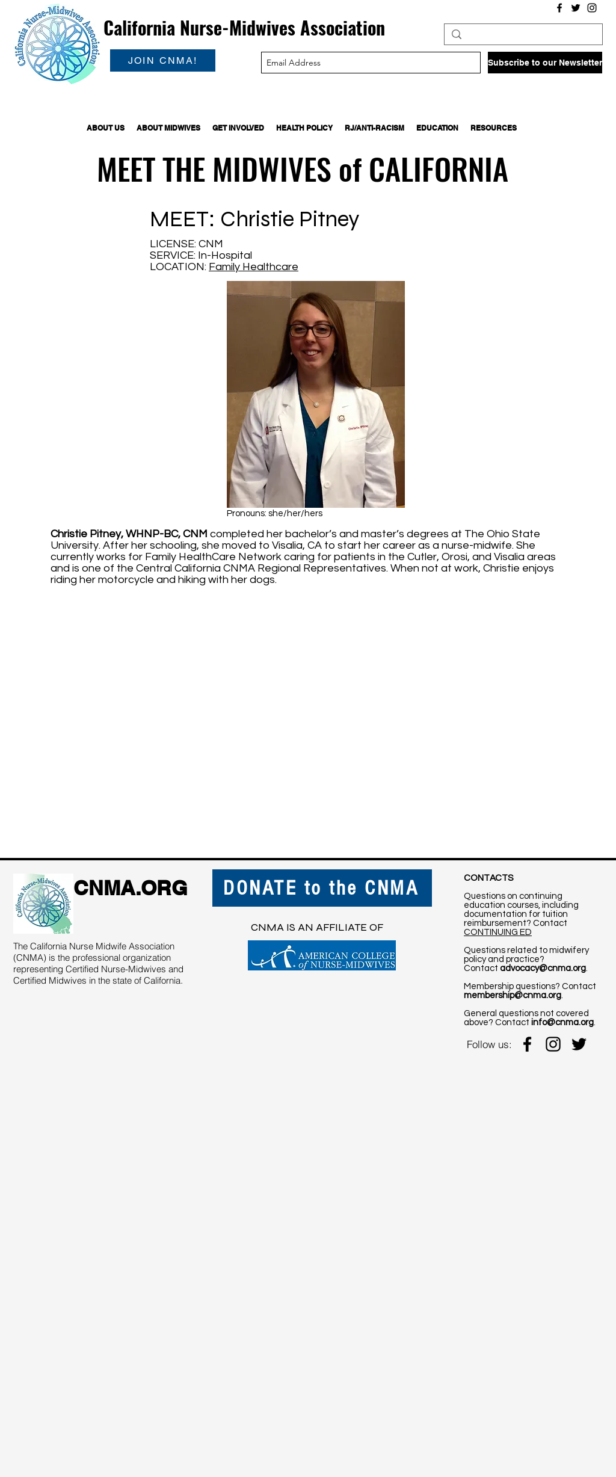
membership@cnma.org (512, 995)
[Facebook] (559, 8)
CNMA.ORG (130, 887)
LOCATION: (179, 267)
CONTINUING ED (498, 932)
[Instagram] (592, 8)
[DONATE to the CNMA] (322, 888)
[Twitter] (576, 8)
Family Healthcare (253, 267)
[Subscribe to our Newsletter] (545, 62)
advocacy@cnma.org (543, 968)
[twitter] (579, 1044)
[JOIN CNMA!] (162, 60)
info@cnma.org (562, 1022)
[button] (106, 128)
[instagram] (553, 1044)
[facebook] (527, 1044)
